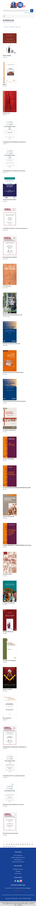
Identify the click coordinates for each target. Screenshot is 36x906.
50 (27, 844)
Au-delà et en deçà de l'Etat (9, 199)
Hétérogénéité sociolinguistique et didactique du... (15, 747)
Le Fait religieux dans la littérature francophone (14, 170)
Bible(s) (4, 84)
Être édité (18, 871)
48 (23, 844)
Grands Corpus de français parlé (10, 833)
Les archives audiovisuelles (9, 430)
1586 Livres (6, 27)
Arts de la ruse (6, 113)
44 (14, 844)
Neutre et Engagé (7, 55)
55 (8, 846)
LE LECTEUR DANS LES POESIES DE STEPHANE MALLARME (17, 487)
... (5, 844)
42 (9, 844)
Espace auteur (18, 873)
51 (30, 844)
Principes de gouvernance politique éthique (13, 372)
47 (21, 844)
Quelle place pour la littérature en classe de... (13, 804)
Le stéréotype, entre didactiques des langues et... (14, 142)
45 (16, 844)
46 (18, 844)
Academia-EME (14, 898)
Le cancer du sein (7, 286)
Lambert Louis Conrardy (8, 516)
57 (13, 846)
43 (11, 844)
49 (25, 844)
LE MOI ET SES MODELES (8, 458)
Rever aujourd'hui (7, 718)
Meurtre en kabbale (7, 689)
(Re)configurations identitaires (10, 257)
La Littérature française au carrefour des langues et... (15, 228)
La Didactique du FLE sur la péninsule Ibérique (14, 775)
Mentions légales (27, 898)
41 (7, 844)
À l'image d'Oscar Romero (9, 602)
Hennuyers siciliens (7, 574)
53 (4, 846)
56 (11, 846)
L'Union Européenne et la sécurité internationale (14, 401)
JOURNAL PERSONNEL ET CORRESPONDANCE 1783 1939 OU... (17, 545)
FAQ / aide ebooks (18, 855)
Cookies (20, 898)
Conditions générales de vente (18, 857)
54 (6, 846)
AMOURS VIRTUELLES (8, 631)
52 (32, 844)
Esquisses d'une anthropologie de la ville (12, 314)
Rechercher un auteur (18, 869)
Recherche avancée (28, 12)
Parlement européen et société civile (11, 343)
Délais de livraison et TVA (18, 861)
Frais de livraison (18, 859)
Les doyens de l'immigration (9, 660)
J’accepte (19, 905)
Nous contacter (18, 890)
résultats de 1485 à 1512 (15, 27)
